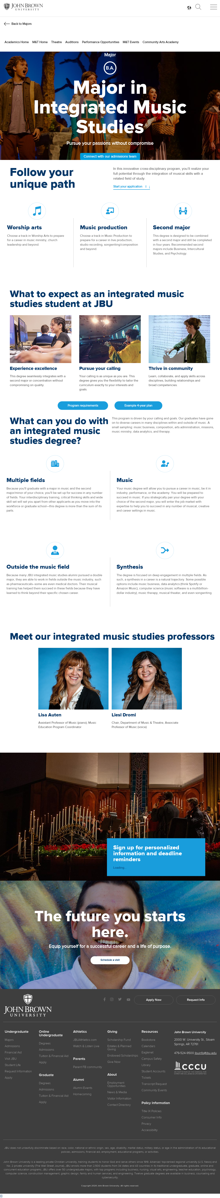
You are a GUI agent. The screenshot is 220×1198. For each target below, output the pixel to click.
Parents (79, 1059)
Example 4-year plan (138, 406)
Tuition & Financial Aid (53, 1056)
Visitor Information (119, 1098)
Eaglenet (147, 1052)
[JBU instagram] (112, 1000)
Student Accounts (153, 1071)
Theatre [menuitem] (56, 42)
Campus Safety (152, 1058)
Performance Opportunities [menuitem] (100, 42)
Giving (112, 1032)
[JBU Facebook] (104, 1000)
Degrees (45, 1043)
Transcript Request (154, 1084)
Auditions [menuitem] (71, 42)
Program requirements (83, 406)
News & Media (117, 1092)
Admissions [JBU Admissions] (12, 1046)
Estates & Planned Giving (119, 1048)
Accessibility (150, 1130)
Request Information (18, 1071)
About (112, 1074)
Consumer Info (152, 1117)
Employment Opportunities (116, 1084)
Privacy (146, 1123)
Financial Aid (13, 1052)
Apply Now (153, 1000)
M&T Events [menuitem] (131, 42)
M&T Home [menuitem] (40, 42)
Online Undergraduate (51, 1033)
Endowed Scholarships (122, 1055)
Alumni (78, 1080)
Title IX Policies (151, 1111)
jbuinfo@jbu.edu (206, 1053)
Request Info (196, 1000)
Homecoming (82, 1094)
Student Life (13, 1065)
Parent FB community (87, 1067)
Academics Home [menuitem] (17, 42)
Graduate (46, 1075)
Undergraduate (17, 1032)
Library (146, 1065)
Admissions (46, 1049)
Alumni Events (82, 1087)
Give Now (114, 1061)
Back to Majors (21, 24)
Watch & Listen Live (86, 1046)
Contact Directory (119, 1104)
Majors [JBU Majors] (9, 1039)
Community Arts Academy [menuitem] (161, 42)
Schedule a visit (110, 960)
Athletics (80, 1032)
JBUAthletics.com (85, 1039)
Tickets (146, 1077)
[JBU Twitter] (120, 1000)
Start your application (131, 187)
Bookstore (148, 1039)
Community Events (154, 1090)
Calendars (148, 1046)
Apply (8, 1077)
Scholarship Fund (119, 1039)
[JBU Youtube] (128, 1000)
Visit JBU (11, 1058)
